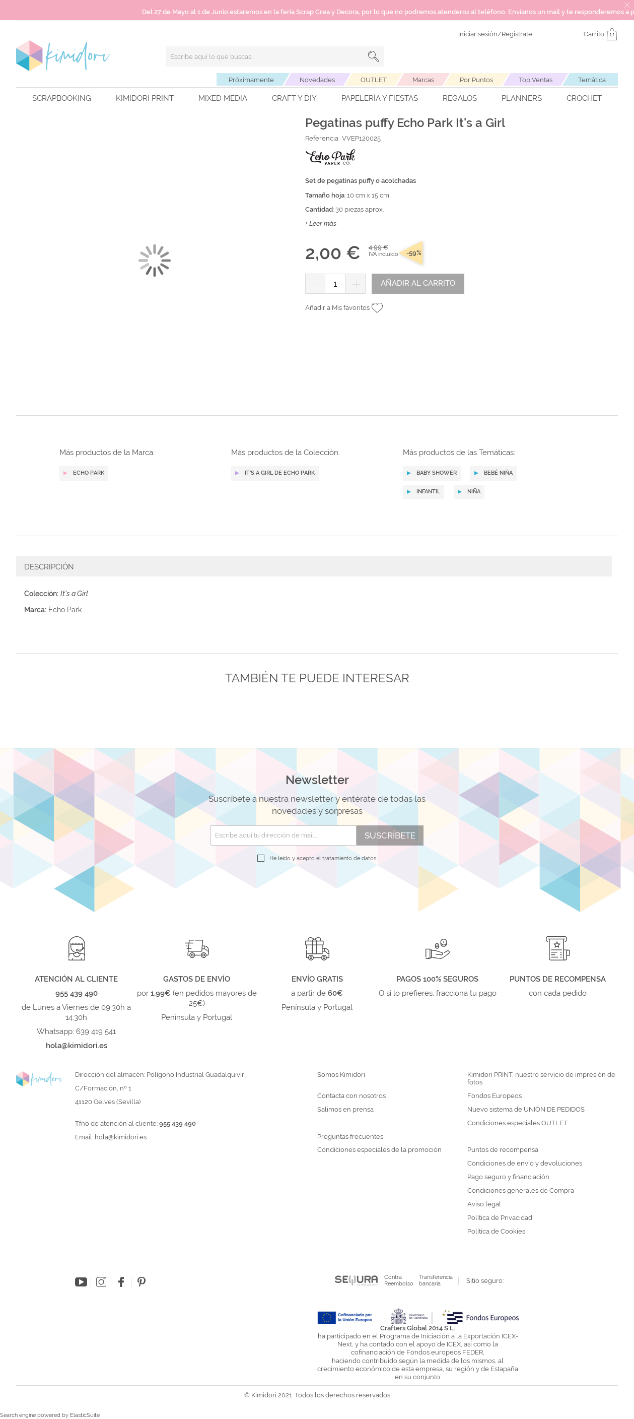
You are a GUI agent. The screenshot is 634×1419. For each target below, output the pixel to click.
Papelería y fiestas (379, 98)
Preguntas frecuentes (350, 1136)
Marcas (423, 80)
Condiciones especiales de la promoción (380, 1149)
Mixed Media (222, 98)
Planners (522, 98)
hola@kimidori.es (121, 1137)
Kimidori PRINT (145, 98)
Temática (592, 80)
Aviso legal (484, 1204)
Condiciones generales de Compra (520, 1190)
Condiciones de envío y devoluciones (524, 1163)
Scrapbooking (61, 98)
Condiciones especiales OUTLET (517, 1123)
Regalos (460, 98)
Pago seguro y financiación (508, 1177)
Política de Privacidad (499, 1217)
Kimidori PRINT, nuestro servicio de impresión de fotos (541, 1078)
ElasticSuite (85, 1415)
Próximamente (251, 80)
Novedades (317, 80)
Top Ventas (535, 80)
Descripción (49, 566)
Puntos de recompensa (502, 1149)
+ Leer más (320, 223)
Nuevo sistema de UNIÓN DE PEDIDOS (526, 1109)
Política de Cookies (496, 1231)
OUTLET (374, 80)
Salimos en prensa (345, 1109)
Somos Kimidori (341, 1074)
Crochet (584, 98)
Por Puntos (476, 80)
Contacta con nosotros (351, 1096)
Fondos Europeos (494, 1096)
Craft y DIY (294, 98)
